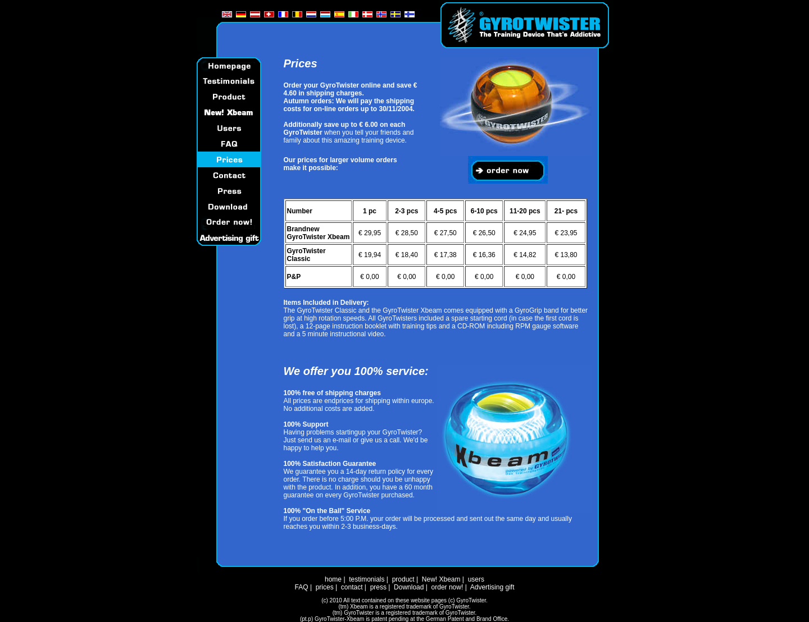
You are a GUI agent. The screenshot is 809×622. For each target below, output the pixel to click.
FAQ (301, 587)
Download (409, 587)
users (476, 579)
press (378, 587)
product (403, 579)
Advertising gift (492, 587)
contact (352, 587)
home (333, 579)
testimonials (366, 579)
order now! (447, 587)
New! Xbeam (441, 579)
